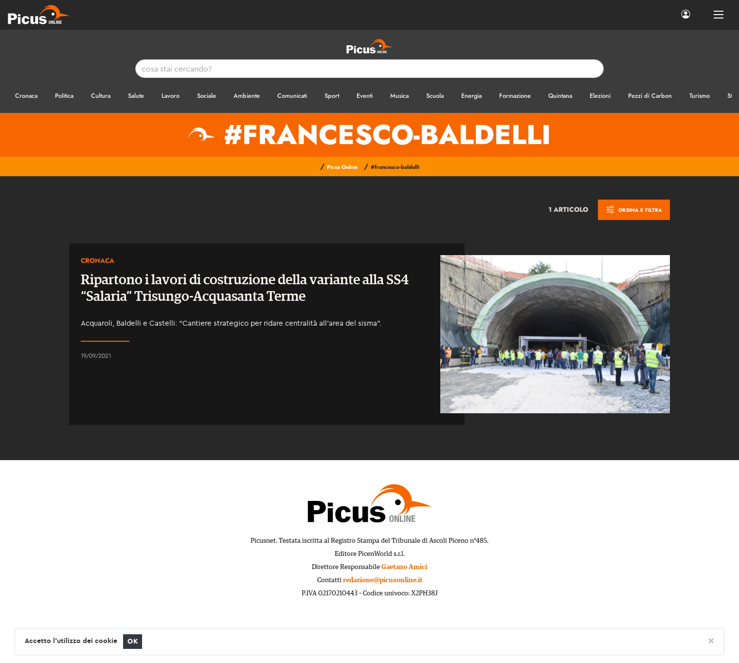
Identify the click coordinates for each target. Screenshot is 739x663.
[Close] (711, 640)
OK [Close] (132, 641)
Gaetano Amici (404, 567)
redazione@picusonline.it (382, 580)
